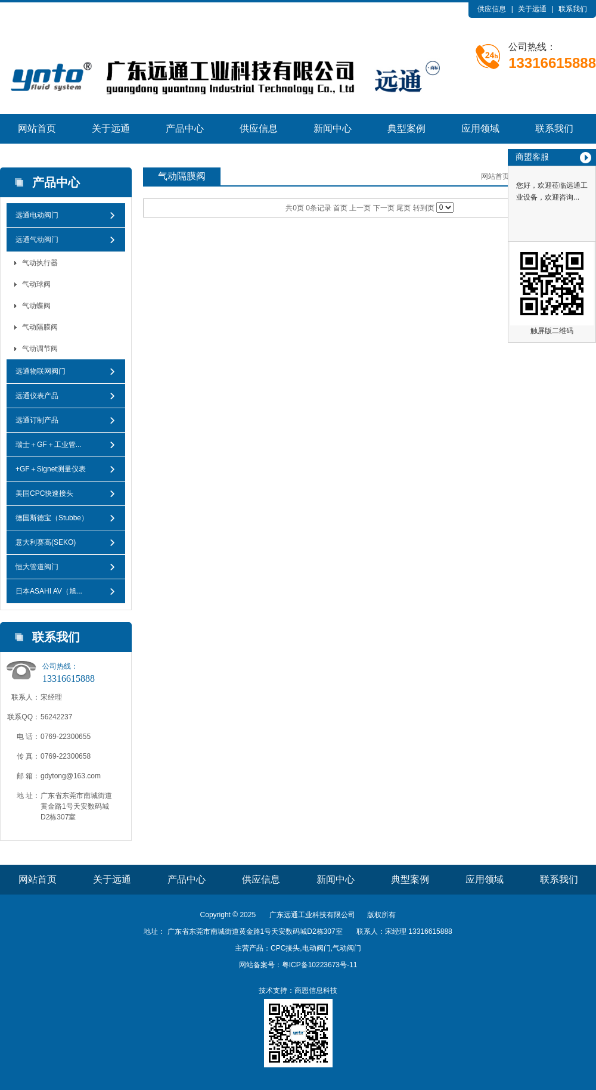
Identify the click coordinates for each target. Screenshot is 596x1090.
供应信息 (491, 9)
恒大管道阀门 (36, 567)
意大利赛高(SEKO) (45, 542)
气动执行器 (40, 263)
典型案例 (406, 128)
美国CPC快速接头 (44, 493)
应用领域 (480, 128)
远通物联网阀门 (40, 371)
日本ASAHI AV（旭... (48, 591)
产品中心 (185, 128)
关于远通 (532, 9)
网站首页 (37, 128)
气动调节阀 (40, 348)
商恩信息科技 (315, 990)
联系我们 (572, 9)
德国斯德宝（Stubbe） (51, 518)
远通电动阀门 (36, 215)
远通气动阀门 (36, 239)
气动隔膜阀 (40, 327)
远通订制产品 (36, 420)
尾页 (403, 208)
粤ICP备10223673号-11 (320, 965)
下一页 (384, 208)
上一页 (360, 208)
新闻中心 (332, 128)
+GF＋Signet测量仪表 (50, 469)
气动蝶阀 (36, 306)
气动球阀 (36, 284)
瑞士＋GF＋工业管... (48, 444)
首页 (340, 208)
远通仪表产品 (36, 396)
